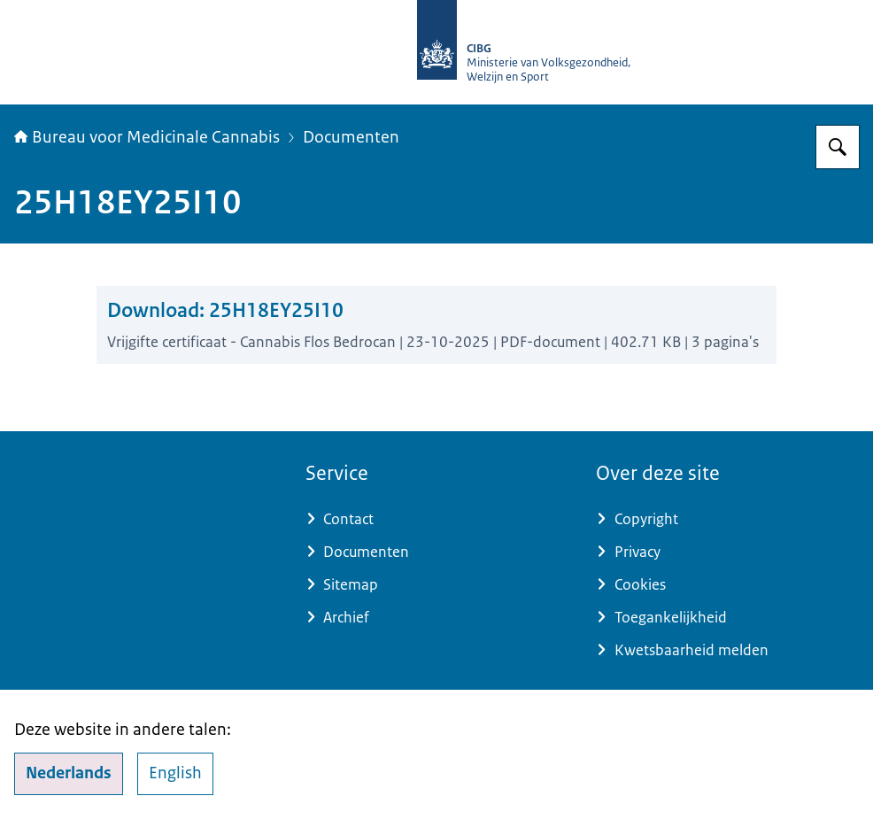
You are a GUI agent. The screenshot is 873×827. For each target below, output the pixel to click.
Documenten (351, 137)
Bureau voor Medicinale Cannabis (147, 137)
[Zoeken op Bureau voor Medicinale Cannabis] (837, 147)
